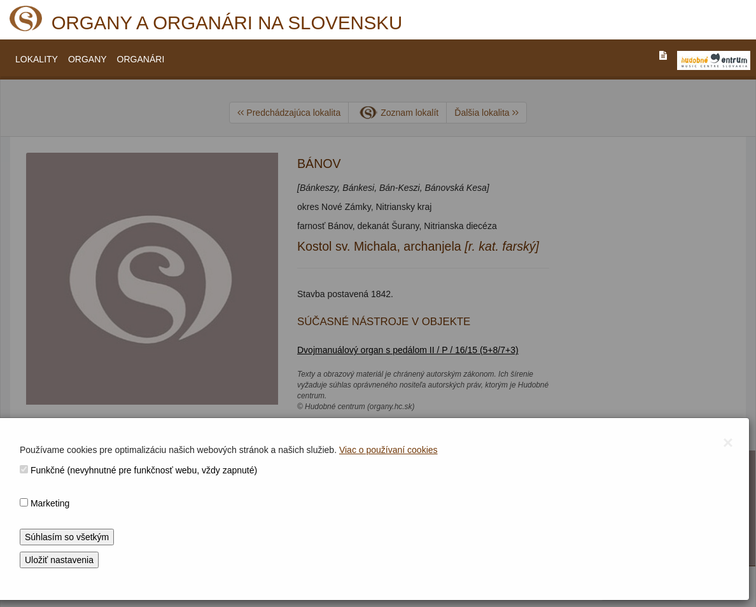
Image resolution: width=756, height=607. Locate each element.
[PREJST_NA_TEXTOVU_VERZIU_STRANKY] (663, 55)
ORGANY (87, 59)
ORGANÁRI (141, 59)
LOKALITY (36, 59)
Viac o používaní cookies (388, 450)
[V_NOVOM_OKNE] (713, 60)
